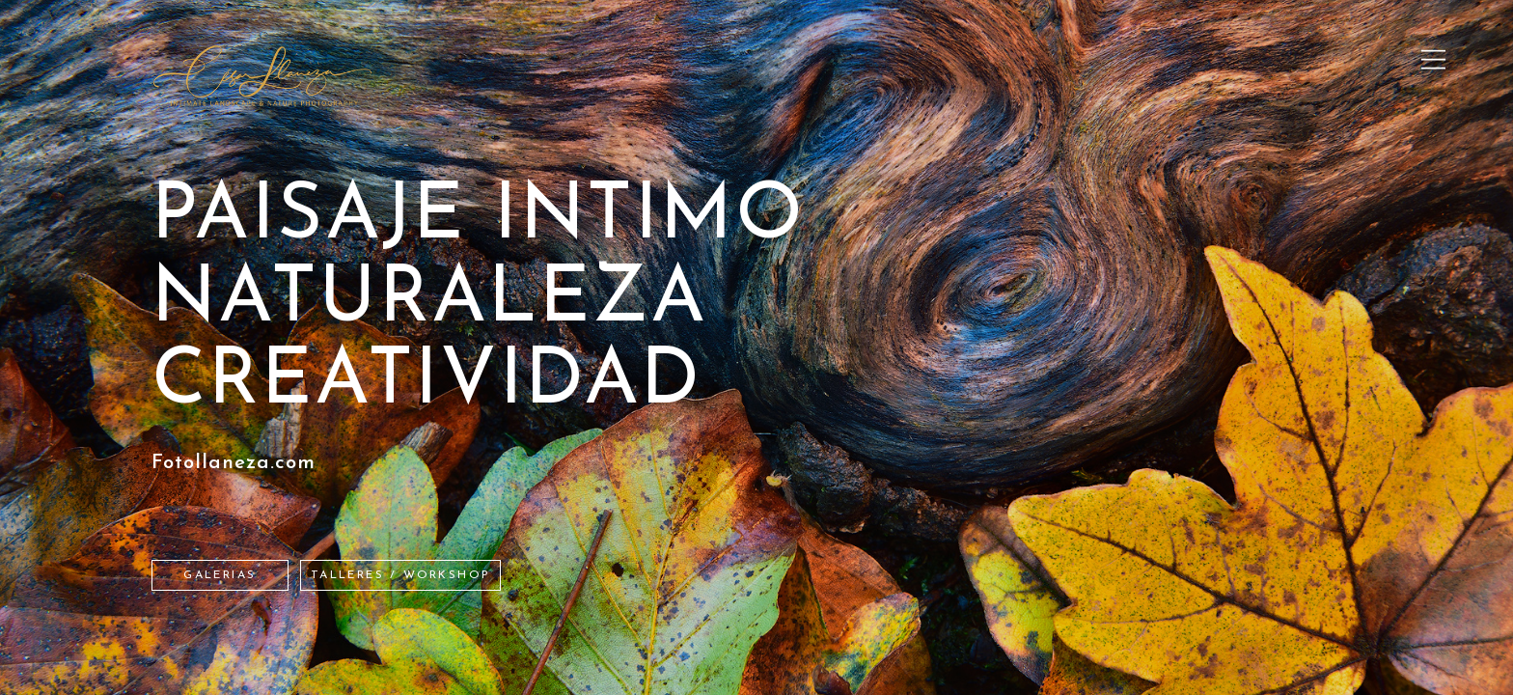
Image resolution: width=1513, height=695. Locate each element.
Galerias (219, 575)
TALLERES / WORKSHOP (401, 575)
